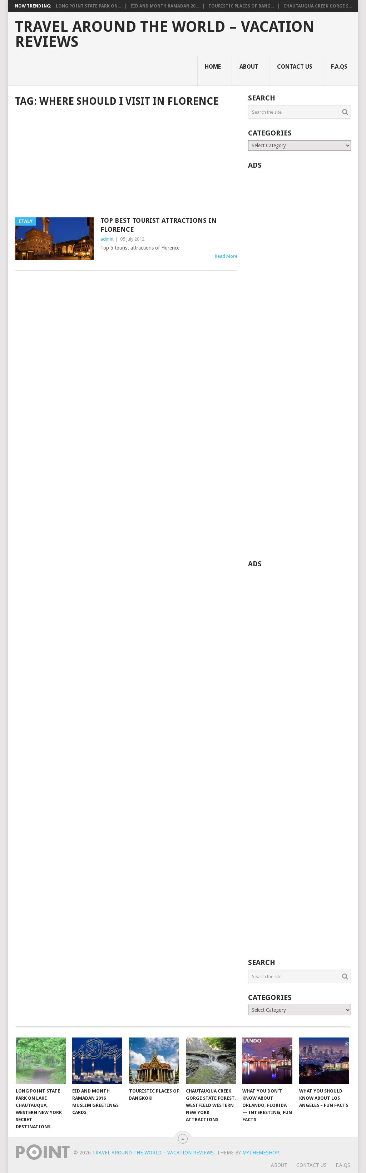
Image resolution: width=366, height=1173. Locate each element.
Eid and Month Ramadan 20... (164, 6)
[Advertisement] (126, 163)
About (248, 66)
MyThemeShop (260, 1152)
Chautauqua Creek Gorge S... (317, 6)
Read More (226, 256)
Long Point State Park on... (88, 6)
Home (213, 66)
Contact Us (294, 66)
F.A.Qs (339, 66)
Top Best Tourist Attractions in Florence (158, 225)
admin (106, 239)
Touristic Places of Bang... (241, 6)
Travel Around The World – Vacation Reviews (165, 34)
